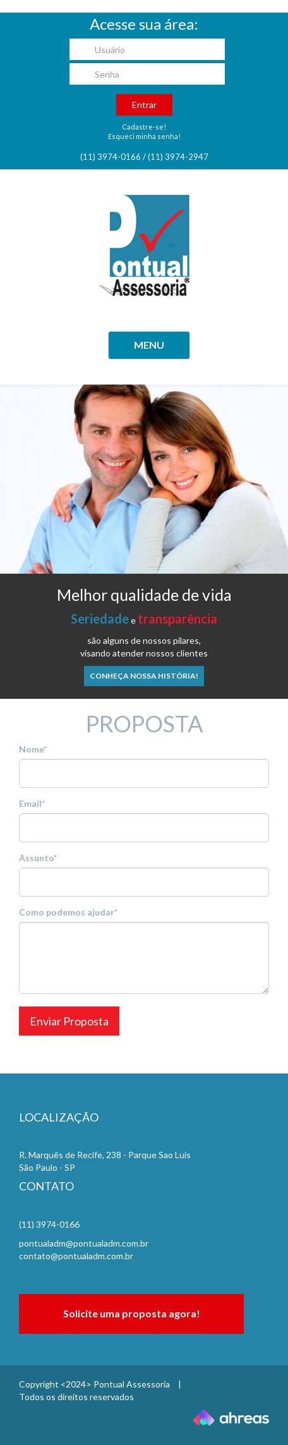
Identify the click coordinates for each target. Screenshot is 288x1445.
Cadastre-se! (144, 127)
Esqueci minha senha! (144, 136)
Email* (32, 803)
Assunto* (38, 857)
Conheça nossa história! (144, 675)
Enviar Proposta (69, 1021)
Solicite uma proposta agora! (131, 1313)
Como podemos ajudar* (68, 912)
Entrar (144, 104)
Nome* (33, 749)
